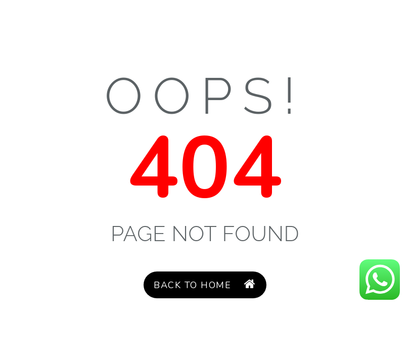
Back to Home (205, 284)
